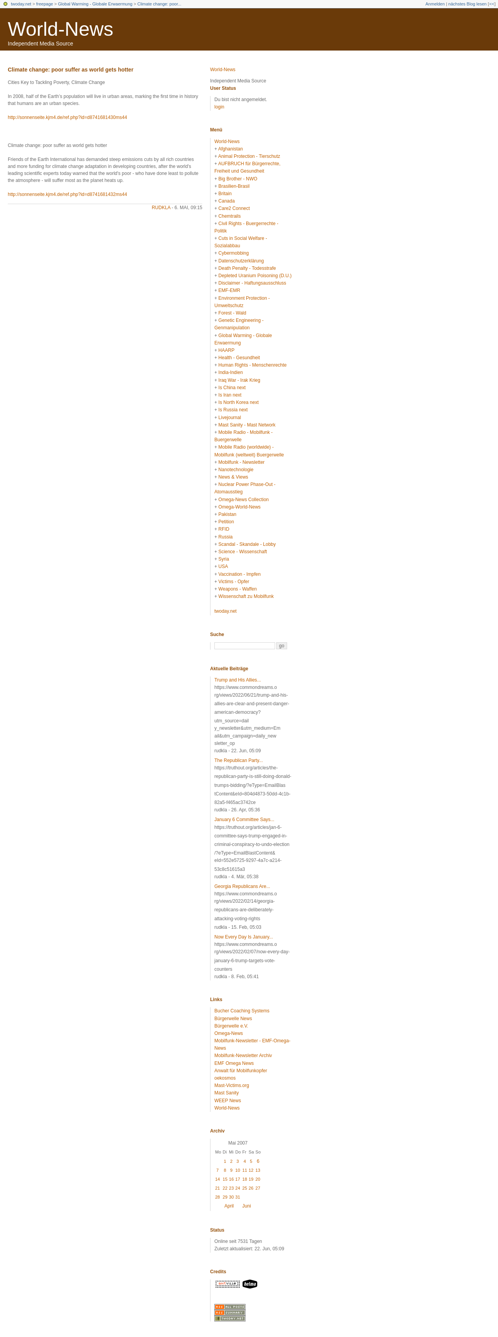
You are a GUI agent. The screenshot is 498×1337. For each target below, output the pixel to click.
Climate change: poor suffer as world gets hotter (70, 69)
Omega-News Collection (243, 499)
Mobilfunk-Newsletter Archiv (243, 1055)
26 (251, 1188)
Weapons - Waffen (237, 589)
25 (244, 1188)
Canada (226, 201)
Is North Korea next (238, 402)
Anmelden (435, 4)
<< (491, 4)
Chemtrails (229, 216)
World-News (60, 29)
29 (225, 1197)
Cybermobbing (233, 253)
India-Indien (230, 372)
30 (231, 1197)
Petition (226, 521)
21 (217, 1188)
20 (258, 1179)
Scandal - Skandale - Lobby (246, 544)
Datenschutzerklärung (241, 261)
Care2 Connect (234, 208)
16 (231, 1179)
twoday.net (21, 4)
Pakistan (227, 514)
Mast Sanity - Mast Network (246, 425)
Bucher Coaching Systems (241, 1011)
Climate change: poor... (159, 4)
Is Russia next (232, 409)
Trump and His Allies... (237, 680)
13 (258, 1170)
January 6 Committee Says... (244, 819)
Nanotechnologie (235, 469)
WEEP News (227, 1100)
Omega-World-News (239, 507)
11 (244, 1170)
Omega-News (228, 1033)
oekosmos (225, 1078)
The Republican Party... (238, 760)
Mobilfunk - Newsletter (241, 462)
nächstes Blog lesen (467, 4)
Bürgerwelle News (233, 1018)
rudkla (161, 207)
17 (237, 1179)
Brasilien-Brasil (233, 186)
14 (217, 1179)
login (219, 107)
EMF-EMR (229, 290)
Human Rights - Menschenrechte (252, 365)
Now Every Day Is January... (243, 937)
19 (251, 1179)
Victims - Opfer (233, 581)
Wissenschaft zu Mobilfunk (246, 596)
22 (225, 1188)
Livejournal (229, 417)
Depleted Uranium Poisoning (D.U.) (254, 275)
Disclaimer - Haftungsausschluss (252, 283)
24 (237, 1188)
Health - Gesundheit (239, 357)
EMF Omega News (234, 1063)
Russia (225, 537)
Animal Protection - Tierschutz (249, 156)
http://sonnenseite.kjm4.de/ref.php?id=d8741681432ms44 (67, 194)
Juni (246, 1206)
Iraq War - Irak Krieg (239, 380)
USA (223, 566)
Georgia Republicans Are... (242, 886)
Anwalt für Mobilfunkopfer (240, 1070)
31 (237, 1197)
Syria (223, 559)
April (229, 1206)
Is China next (231, 387)
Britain (224, 193)
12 (251, 1170)
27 (258, 1188)
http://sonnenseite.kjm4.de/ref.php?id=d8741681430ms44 (67, 117)
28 (217, 1197)
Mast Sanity (226, 1093)
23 (231, 1188)
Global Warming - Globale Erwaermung (95, 4)
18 (244, 1179)
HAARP (226, 350)
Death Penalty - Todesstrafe (247, 268)
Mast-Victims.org (231, 1085)
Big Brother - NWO (237, 179)
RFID (223, 529)
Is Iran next (229, 395)
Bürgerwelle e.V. (231, 1026)
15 (225, 1179)
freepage (44, 4)
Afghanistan (230, 149)
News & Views (233, 477)
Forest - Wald (232, 313)
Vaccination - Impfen (239, 574)
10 (237, 1170)
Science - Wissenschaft (242, 551)
